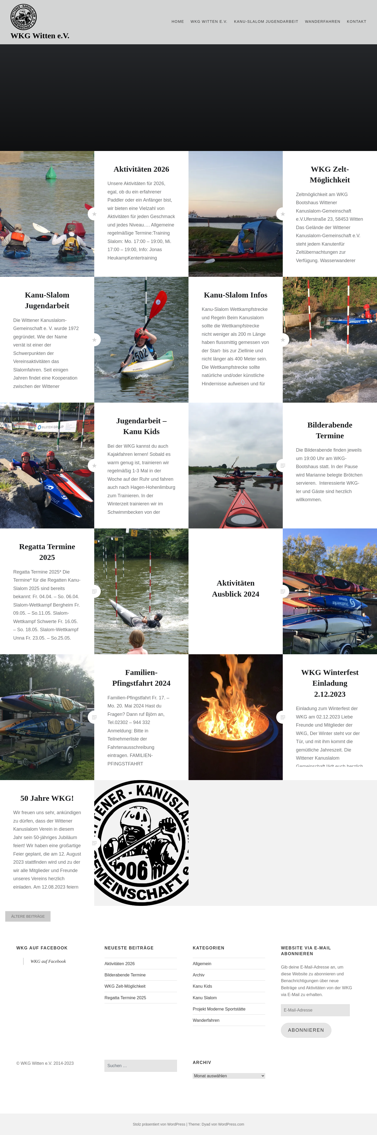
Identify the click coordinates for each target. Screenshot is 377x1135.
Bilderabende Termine (125, 974)
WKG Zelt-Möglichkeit (125, 986)
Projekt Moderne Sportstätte (219, 1009)
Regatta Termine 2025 (125, 997)
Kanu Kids (202, 986)
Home (178, 21)
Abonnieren (306, 1030)
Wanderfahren (322, 21)
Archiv (198, 974)
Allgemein (202, 963)
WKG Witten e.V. (39, 35)
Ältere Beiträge (28, 916)
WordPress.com (231, 1124)
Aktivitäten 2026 (119, 963)
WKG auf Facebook (42, 948)
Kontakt (357, 21)
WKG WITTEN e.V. (209, 21)
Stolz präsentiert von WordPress (159, 1124)
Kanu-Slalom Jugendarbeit (266, 21)
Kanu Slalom (205, 997)
